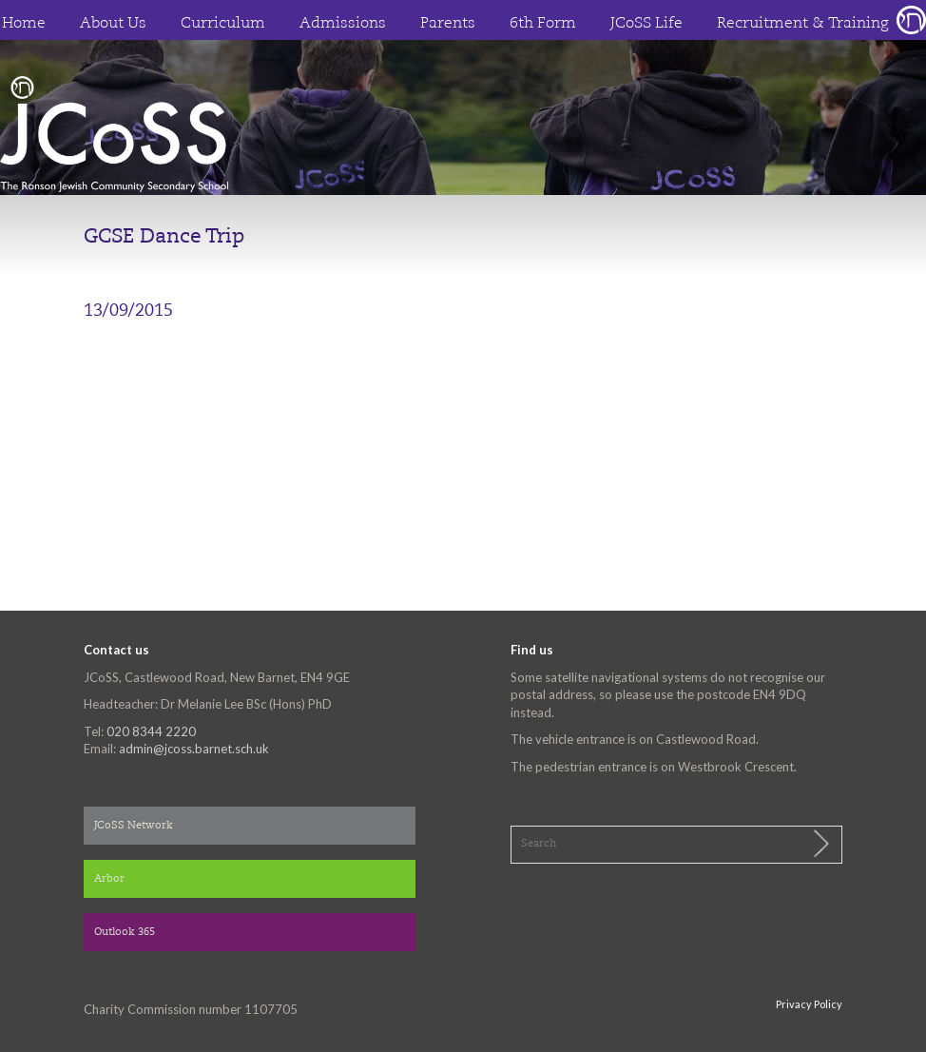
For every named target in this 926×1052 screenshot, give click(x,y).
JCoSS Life (646, 23)
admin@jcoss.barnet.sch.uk (194, 748)
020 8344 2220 (151, 731)
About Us (113, 23)
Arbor (109, 879)
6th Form (543, 23)
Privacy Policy (809, 1004)
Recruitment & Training (803, 23)
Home (24, 23)
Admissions (342, 23)
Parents (447, 23)
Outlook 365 (124, 932)
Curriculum (223, 23)
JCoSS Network (133, 826)
